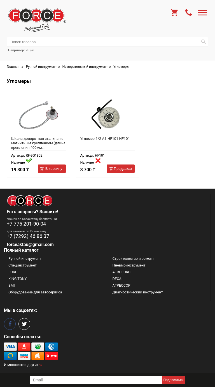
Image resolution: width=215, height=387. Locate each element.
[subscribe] (96, 380)
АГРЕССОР (121, 285)
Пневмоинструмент (129, 265)
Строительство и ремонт (133, 258)
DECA (117, 279)
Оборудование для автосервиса (35, 292)
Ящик (29, 50)
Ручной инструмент (24, 258)
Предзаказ (123, 168)
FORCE (13, 272)
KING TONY (17, 279)
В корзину (53, 168)
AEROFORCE (123, 272)
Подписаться (173, 380)
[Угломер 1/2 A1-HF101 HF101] (107, 115)
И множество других (21, 365)
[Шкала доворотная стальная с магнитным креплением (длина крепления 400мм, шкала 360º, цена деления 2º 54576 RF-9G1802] (38, 115)
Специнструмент (22, 265)
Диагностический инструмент (138, 292)
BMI (11, 285)
